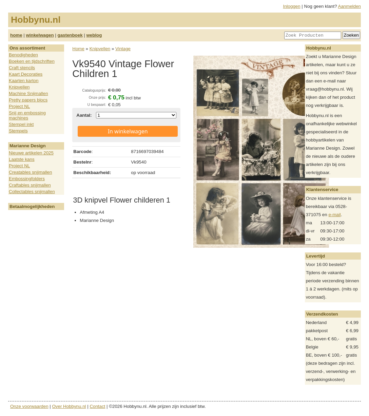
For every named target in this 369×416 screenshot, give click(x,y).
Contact (97, 406)
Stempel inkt (21, 124)
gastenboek (70, 35)
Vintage (123, 48)
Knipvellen (19, 87)
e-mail (334, 214)
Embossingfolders (27, 178)
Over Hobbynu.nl (69, 406)
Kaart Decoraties (25, 74)
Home (78, 48)
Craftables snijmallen (30, 185)
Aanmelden (349, 6)
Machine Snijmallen (28, 93)
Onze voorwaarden (29, 406)
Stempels (18, 130)
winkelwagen (40, 35)
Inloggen (291, 6)
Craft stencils (22, 67)
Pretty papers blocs (28, 99)
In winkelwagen (128, 131)
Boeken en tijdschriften (32, 61)
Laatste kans (22, 159)
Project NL (19, 106)
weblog (94, 35)
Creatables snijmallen (30, 172)
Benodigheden (23, 54)
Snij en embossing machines (27, 115)
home (16, 35)
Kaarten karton (23, 80)
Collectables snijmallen (32, 191)
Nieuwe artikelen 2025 (31, 152)
